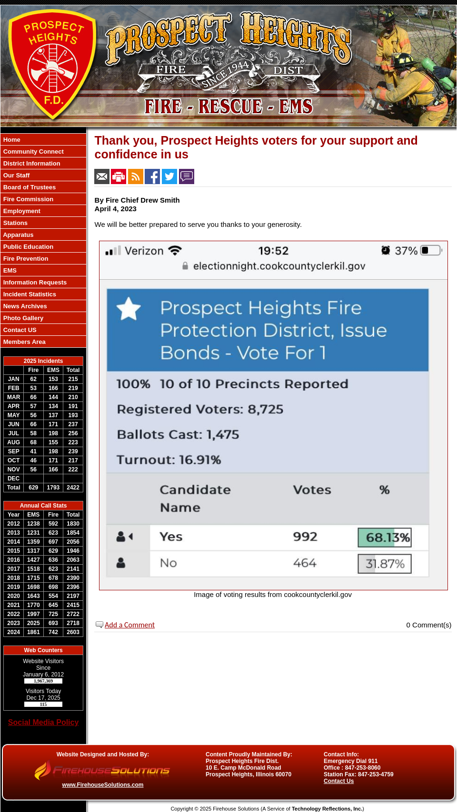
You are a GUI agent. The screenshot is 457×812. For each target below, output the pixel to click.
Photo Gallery (22, 318)
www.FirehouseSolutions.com (103, 785)
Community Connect (32, 151)
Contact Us (339, 781)
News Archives (24, 306)
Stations (14, 222)
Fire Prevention (24, 258)
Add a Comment (130, 624)
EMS (9, 270)
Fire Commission (27, 199)
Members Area (23, 341)
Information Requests (34, 282)
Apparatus (17, 234)
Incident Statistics (28, 294)
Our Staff (15, 175)
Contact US (19, 329)
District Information (30, 163)
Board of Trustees (28, 187)
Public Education (27, 246)
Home (10, 139)
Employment (20, 211)
